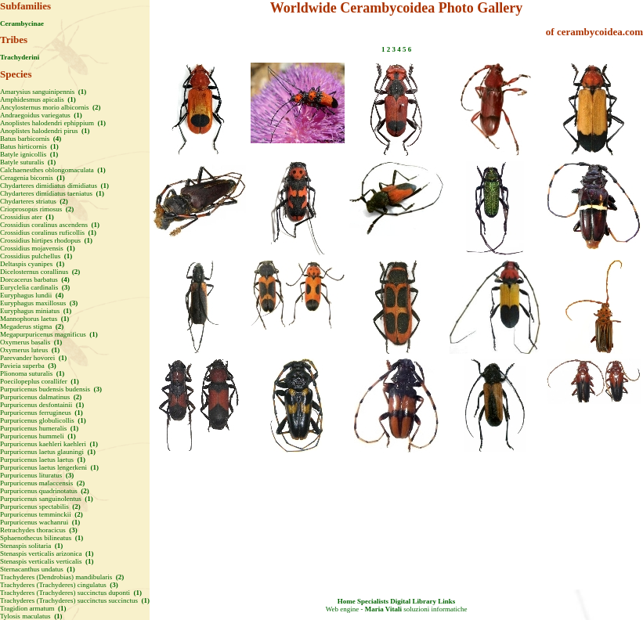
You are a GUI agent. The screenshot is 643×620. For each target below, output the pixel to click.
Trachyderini (19, 57)
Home (347, 601)
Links (446, 601)
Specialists (372, 601)
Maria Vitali (383, 609)
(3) (65, 287)
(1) (82, 92)
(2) (96, 107)
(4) (57, 138)
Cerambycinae (22, 23)
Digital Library (413, 601)
